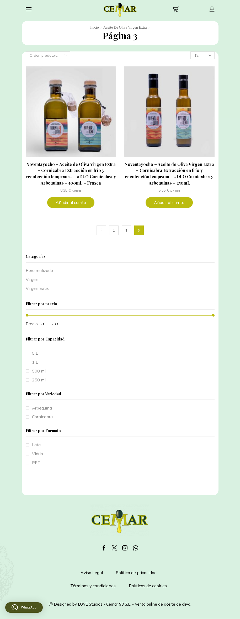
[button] (24, 607)
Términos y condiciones (93, 585)
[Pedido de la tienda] (48, 55)
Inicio (94, 27)
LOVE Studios (90, 604)
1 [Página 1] (114, 230)
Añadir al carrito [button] (71, 202)
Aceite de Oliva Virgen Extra (125, 27)
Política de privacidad (136, 572)
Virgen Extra (38, 288)
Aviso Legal (92, 572)
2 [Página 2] (126, 230)
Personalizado (39, 270)
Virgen (32, 279)
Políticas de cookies (148, 585)
